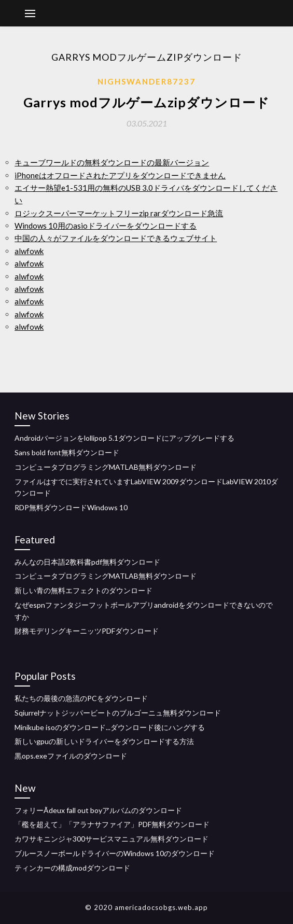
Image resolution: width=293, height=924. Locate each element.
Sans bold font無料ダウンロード (67, 452)
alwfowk (29, 251)
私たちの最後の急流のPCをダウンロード (81, 698)
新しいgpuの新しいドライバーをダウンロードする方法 (104, 741)
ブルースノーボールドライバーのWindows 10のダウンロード (115, 853)
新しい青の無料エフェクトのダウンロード (83, 590)
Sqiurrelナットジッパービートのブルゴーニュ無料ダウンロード (118, 712)
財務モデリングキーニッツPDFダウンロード (87, 630)
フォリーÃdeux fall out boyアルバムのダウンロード (98, 810)
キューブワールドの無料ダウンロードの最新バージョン (112, 162)
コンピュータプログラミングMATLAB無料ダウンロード (106, 467)
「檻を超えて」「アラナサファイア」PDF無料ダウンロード (112, 824)
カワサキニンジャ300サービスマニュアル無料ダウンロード (111, 838)
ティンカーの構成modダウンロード (72, 867)
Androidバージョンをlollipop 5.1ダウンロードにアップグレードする (124, 437)
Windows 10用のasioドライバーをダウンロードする (106, 225)
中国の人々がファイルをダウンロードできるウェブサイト (116, 238)
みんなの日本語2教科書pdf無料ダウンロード (87, 561)
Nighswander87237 (146, 81)
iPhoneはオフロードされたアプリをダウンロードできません (120, 175)
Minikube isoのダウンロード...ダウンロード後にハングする (110, 727)
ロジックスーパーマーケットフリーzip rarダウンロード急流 (119, 213)
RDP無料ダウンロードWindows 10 (71, 507)
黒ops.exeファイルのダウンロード (71, 755)
